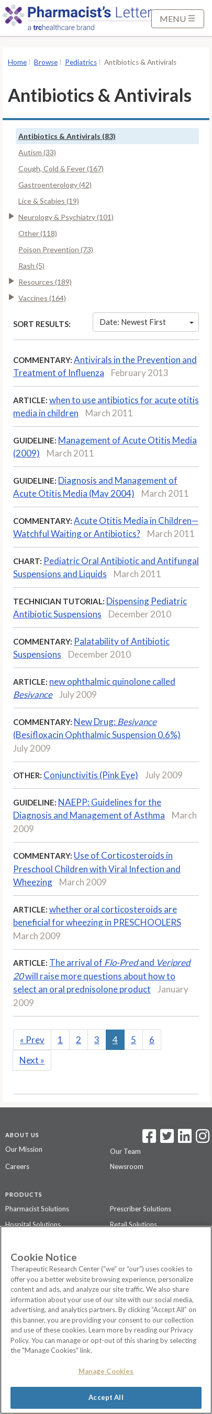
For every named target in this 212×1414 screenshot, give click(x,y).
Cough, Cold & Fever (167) (61, 168)
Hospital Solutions (33, 1224)
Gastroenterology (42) (55, 184)
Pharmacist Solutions (37, 1209)
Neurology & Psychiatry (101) (66, 217)
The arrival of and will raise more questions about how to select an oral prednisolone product (102, 976)
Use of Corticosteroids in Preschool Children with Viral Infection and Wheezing (97, 868)
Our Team (125, 1151)
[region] (106, 1320)
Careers (17, 1166)
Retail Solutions (133, 1224)
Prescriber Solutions (140, 1209)
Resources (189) (45, 281)
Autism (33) (37, 152)
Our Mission (23, 1149)
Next (31, 1060)
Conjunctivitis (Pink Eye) (90, 774)
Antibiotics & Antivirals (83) (67, 136)
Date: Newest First (146, 321)
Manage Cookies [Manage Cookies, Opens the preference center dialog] (106, 1371)
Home (17, 62)
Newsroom (126, 1166)
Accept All (105, 1397)
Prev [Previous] (32, 1039)
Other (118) (37, 233)
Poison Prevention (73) (55, 249)
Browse (46, 62)
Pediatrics (81, 62)
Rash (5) (31, 265)
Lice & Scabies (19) (48, 200)
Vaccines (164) (42, 298)
